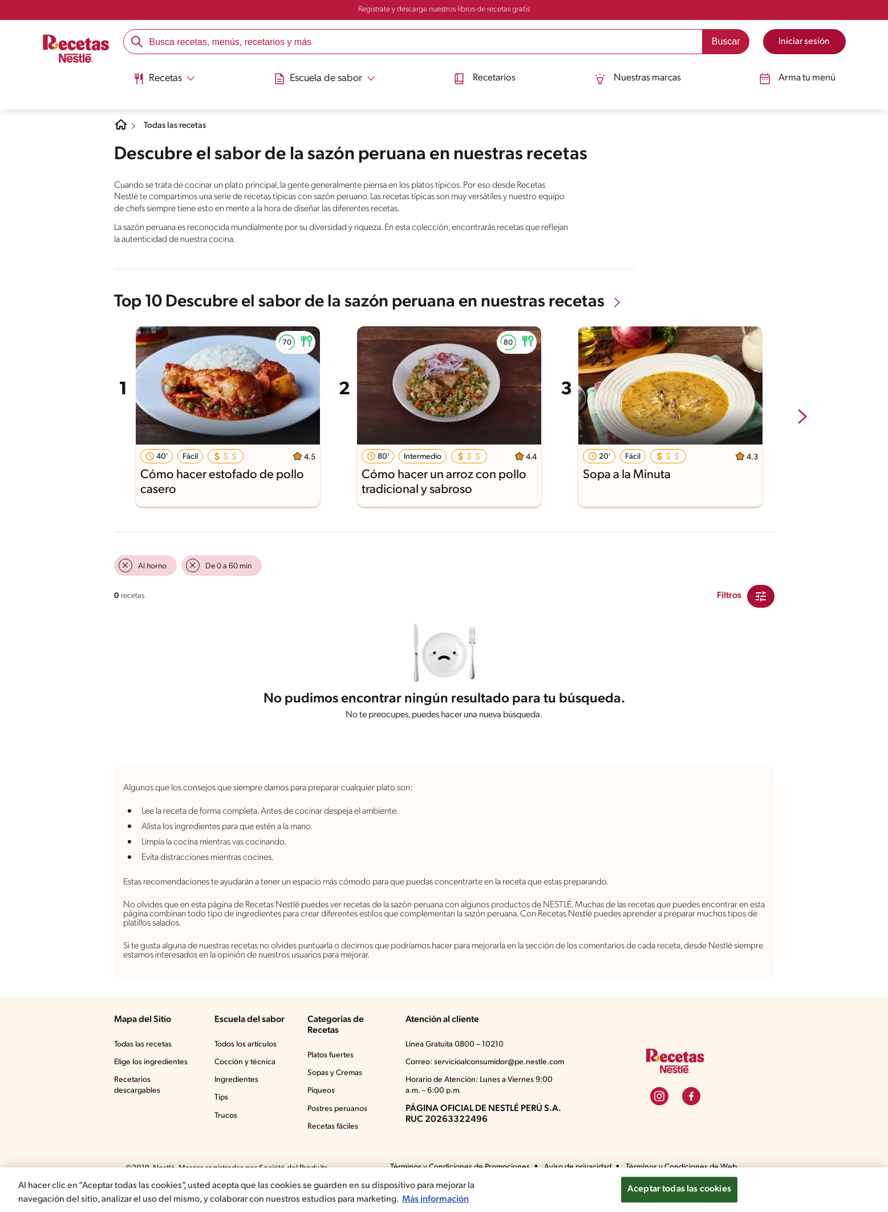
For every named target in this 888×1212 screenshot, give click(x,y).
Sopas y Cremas (338, 1083)
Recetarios (482, 76)
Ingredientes (235, 1090)
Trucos (225, 1126)
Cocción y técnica (244, 1072)
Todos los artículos (246, 1055)
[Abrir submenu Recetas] (158, 76)
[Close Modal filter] (761, 595)
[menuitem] (158, 80)
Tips (220, 1108)
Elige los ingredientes (152, 1072)
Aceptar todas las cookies (679, 1186)
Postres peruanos (340, 1119)
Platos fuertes (333, 1065)
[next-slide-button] (802, 416)
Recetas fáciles (336, 1137)
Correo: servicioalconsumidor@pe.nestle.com (485, 1072)
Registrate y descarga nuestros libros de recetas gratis (444, 9)
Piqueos (323, 1101)
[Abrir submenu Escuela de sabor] (320, 76)
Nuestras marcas (638, 76)
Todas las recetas (179, 126)
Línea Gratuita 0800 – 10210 (455, 1055)
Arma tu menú (801, 76)
